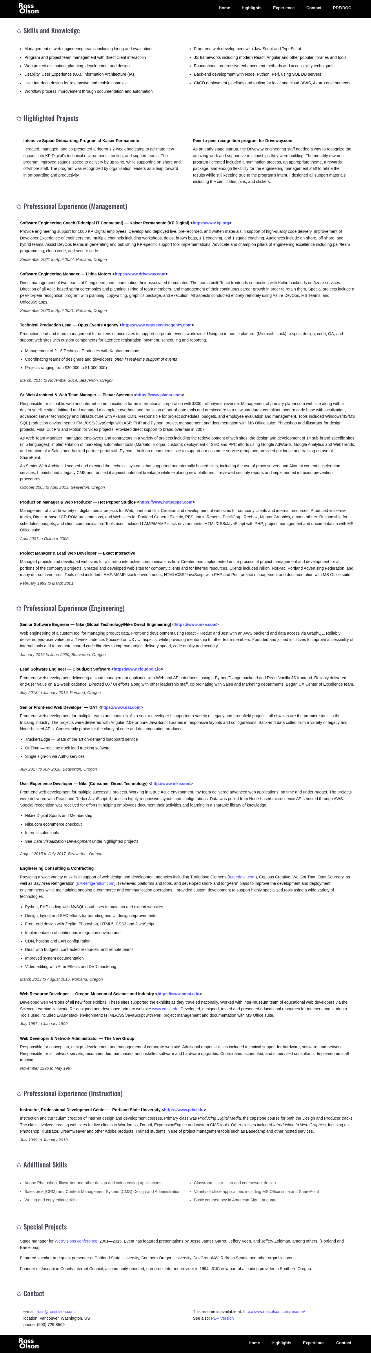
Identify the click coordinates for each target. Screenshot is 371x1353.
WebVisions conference (76, 1241)
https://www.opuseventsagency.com (156, 325)
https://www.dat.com (120, 707)
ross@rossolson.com (56, 1311)
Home (224, 8)
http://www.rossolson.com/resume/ (274, 1311)
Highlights (251, 8)
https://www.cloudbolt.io (137, 669)
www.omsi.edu (165, 1009)
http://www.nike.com (170, 783)
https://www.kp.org (211, 223)
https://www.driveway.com (140, 274)
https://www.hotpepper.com (165, 502)
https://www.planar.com (159, 395)
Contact (313, 8)
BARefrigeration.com (95, 883)
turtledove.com (242, 877)
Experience (284, 8)
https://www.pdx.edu (183, 1109)
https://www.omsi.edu (178, 993)
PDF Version (222, 1318)
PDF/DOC (342, 8)
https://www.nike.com (195, 624)
